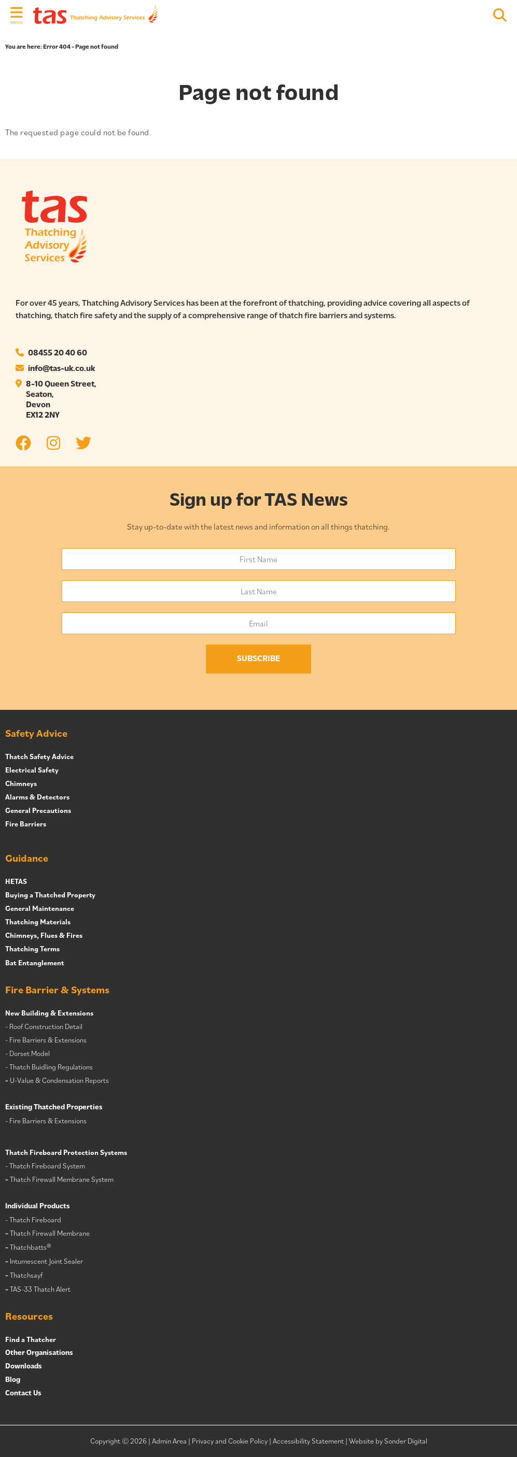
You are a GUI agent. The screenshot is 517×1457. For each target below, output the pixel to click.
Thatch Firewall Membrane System (62, 1179)
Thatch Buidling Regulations (51, 1067)
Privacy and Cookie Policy (230, 1441)
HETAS (16, 881)
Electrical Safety (32, 770)
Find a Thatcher (30, 1339)
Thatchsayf (26, 1275)
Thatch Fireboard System (47, 1165)
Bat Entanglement (34, 962)
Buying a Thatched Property (50, 894)
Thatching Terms (32, 948)
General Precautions (38, 810)
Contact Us (23, 1393)
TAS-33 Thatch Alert (40, 1289)
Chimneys (21, 783)
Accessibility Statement (308, 1441)
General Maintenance (39, 908)
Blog (12, 1380)
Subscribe (258, 659)
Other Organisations (39, 1353)
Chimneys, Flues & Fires (43, 935)
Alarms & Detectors (37, 797)
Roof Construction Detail (45, 1026)
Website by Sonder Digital (388, 1441)
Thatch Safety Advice (39, 756)
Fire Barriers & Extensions (48, 1040)
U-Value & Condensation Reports (59, 1080)
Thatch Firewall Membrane (50, 1233)
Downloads (23, 1366)
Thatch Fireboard (35, 1219)
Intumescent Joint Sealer (46, 1261)
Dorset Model (29, 1053)
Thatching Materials (38, 921)
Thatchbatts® (30, 1247)
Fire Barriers (25, 824)
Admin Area (169, 1441)
